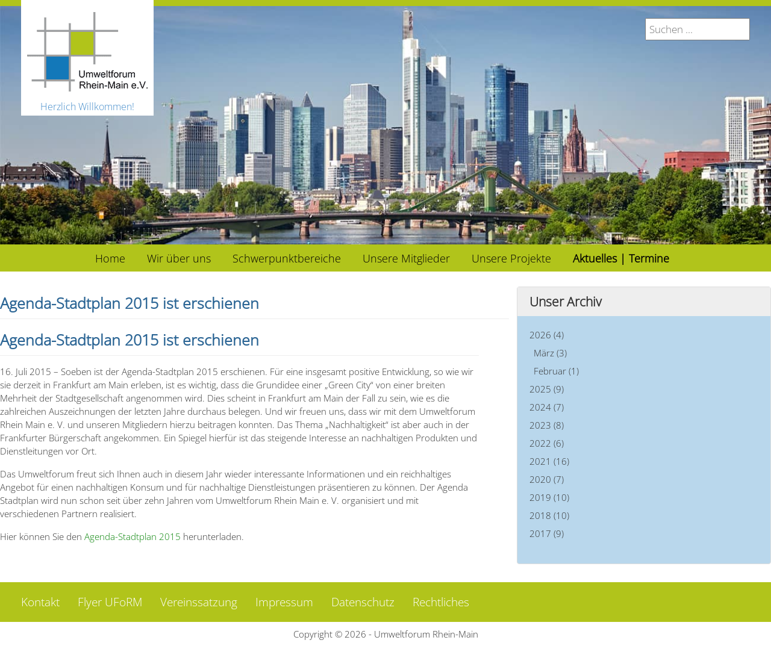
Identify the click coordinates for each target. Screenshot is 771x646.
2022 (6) (546, 443)
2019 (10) (549, 497)
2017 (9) (546, 533)
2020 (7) (546, 479)
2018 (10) (549, 515)
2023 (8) (546, 425)
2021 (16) (549, 461)
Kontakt (40, 602)
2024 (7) (546, 407)
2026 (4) (546, 335)
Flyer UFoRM (110, 602)
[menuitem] (110, 258)
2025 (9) (546, 389)
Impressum (284, 602)
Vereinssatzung (198, 602)
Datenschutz (363, 602)
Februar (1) (556, 371)
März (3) (550, 353)
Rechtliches (441, 602)
